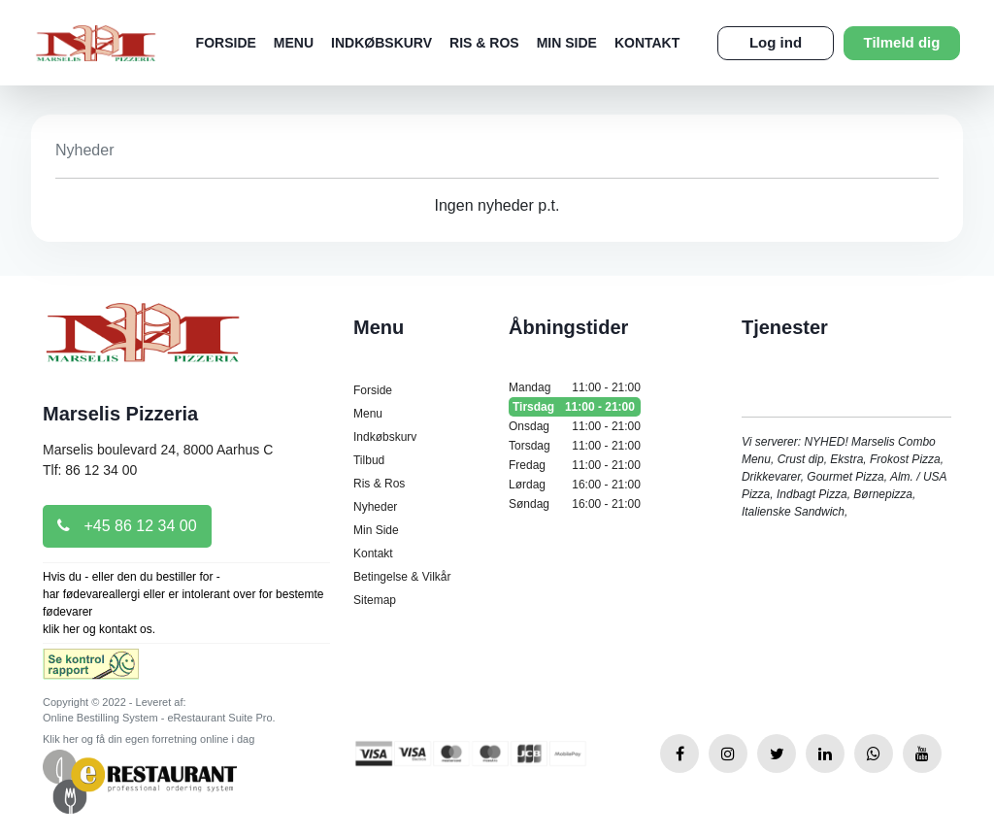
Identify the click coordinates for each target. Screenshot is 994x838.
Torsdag (575, 445)
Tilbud (368, 460)
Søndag (575, 504)
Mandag (575, 387)
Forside (226, 42)
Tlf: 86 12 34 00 (90, 470)
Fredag (575, 465)
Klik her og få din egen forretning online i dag (148, 739)
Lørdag (575, 484)
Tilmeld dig (902, 42)
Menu (294, 42)
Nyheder (375, 507)
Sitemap (374, 600)
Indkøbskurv (381, 42)
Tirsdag (575, 407)
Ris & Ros (484, 42)
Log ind (775, 42)
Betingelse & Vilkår (402, 577)
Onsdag (575, 426)
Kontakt (646, 42)
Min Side (567, 42)
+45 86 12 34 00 (127, 526)
